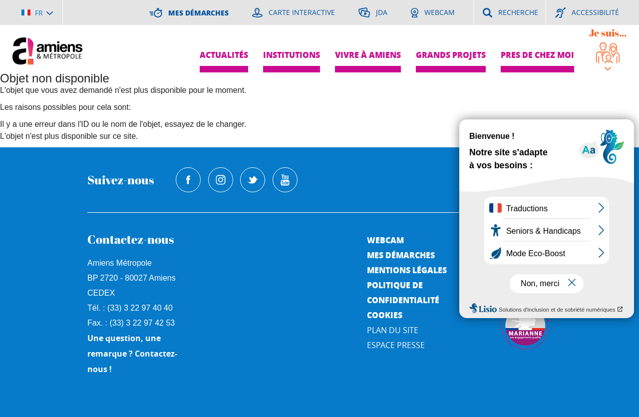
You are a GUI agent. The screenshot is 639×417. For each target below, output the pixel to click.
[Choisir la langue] (37, 12)
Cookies (384, 315)
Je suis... (608, 32)
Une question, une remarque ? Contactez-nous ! (132, 354)
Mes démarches (401, 255)
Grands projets (451, 54)
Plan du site (392, 330)
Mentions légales (407, 270)
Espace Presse (396, 345)
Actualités (224, 54)
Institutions (291, 54)
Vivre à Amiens (368, 54)
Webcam (385, 240)
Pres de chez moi (537, 54)
